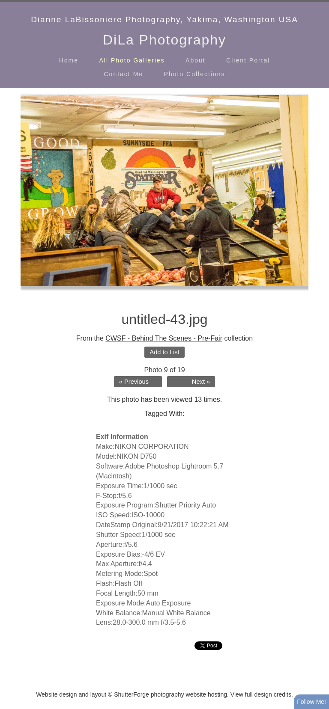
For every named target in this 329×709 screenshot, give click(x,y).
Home (68, 60)
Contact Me (124, 74)
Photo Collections (194, 74)
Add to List (164, 352)
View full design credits (260, 694)
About (195, 60)
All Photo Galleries (131, 60)
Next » (201, 381)
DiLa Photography (164, 39)
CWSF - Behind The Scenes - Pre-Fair (163, 338)
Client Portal (248, 60)
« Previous (134, 381)
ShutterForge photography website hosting (170, 694)
